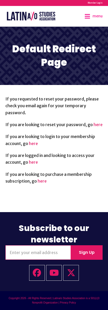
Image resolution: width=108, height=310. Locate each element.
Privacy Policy (68, 302)
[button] (94, 16)
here (98, 124)
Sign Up (87, 252)
